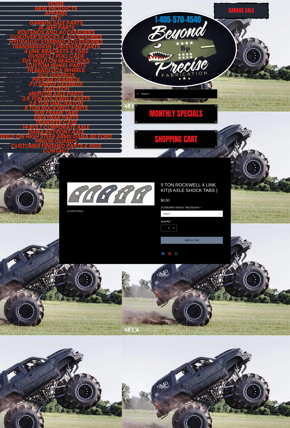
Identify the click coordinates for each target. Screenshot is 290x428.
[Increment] (174, 228)
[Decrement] (163, 228)
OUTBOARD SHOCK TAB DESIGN (181, 207)
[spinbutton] (169, 228)
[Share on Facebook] (163, 254)
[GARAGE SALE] (241, 11)
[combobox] (192, 213)
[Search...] (175, 93)
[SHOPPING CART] (176, 139)
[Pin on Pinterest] (170, 254)
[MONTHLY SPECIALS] (176, 113)
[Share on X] (183, 254)
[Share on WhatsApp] (176, 254)
